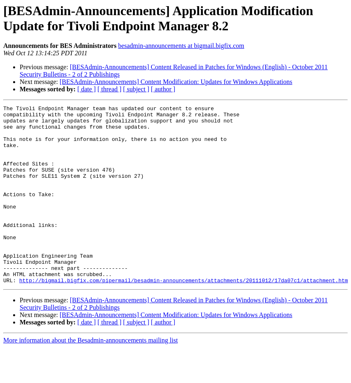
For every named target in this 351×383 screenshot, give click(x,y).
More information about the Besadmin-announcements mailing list (90, 375)
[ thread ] (109, 89)
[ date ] (86, 89)
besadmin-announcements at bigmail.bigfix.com (181, 45)
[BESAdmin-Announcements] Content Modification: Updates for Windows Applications (176, 81)
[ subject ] (136, 89)
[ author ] (163, 89)
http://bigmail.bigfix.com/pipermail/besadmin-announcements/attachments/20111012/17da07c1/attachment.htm (183, 316)
